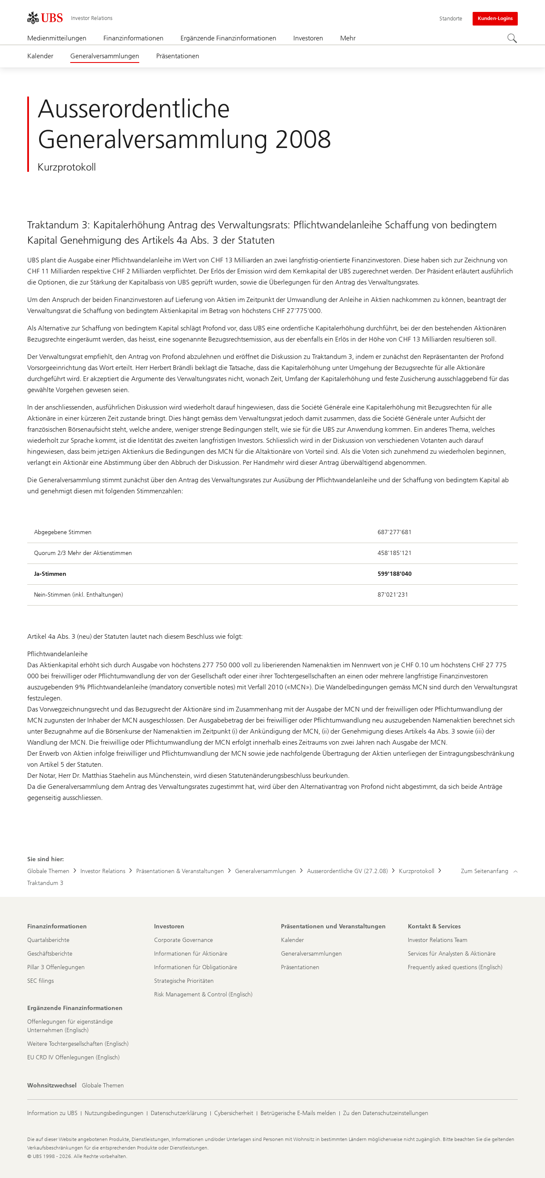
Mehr (348, 38)
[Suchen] (513, 39)
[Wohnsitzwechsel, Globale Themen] (103, 1086)
